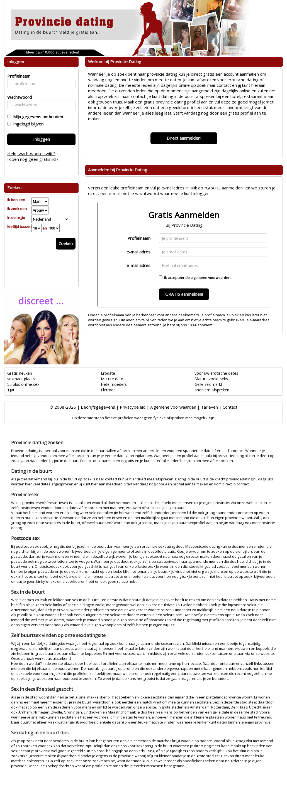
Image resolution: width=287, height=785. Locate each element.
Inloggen (41, 139)
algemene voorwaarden (210, 277)
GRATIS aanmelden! (184, 294)
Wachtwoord (18, 97)
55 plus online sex (23, 384)
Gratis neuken (19, 373)
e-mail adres (138, 252)
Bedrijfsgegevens (98, 407)
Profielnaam (138, 238)
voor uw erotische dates (216, 373)
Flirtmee (108, 389)
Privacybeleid (132, 407)
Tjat (10, 389)
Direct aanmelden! (184, 138)
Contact (230, 407)
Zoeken (66, 243)
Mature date (112, 378)
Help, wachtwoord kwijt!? (31, 153)
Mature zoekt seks (211, 378)
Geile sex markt (208, 384)
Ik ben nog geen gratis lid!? (33, 159)
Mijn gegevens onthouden (37, 116)
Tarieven (209, 407)
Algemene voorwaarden (173, 407)
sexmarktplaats (21, 378)
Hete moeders (114, 384)
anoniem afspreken (211, 389)
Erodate (108, 373)
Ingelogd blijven (27, 124)
